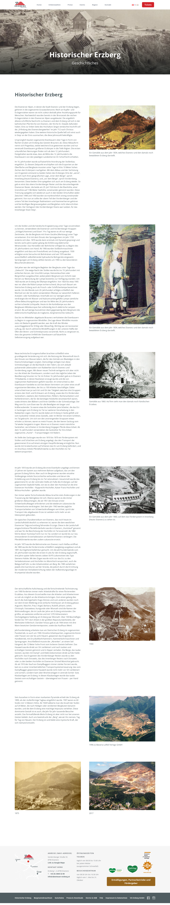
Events (82, 5)
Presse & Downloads (74, 898)
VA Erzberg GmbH (137, 898)
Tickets (148, 4)
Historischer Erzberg (23, 898)
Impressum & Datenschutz (116, 898)
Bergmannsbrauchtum (43, 898)
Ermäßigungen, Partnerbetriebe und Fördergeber (131, 881)
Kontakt (108, 5)
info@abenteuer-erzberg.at (59, 876)
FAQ (101, 898)
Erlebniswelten (55, 5)
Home (39, 5)
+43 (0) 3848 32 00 (57, 874)
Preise (70, 5)
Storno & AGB (91, 898)
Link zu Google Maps (56, 863)
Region (95, 5)
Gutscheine (59, 898)
